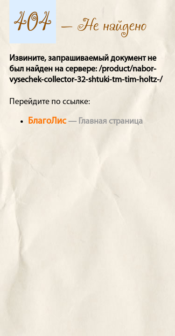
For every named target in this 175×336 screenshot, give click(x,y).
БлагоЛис (47, 121)
